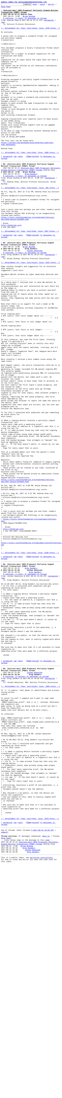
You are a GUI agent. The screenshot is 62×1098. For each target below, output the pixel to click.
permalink (49, 24)
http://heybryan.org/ (11, 269)
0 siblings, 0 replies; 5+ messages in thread (26, 808)
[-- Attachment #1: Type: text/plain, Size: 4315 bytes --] (30, 313)
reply (20, 187)
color (46, 5)
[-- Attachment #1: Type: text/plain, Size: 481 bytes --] (30, 224)
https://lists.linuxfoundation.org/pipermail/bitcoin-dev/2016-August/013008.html (28, 260)
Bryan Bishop (29, 19)
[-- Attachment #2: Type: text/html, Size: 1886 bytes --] (30, 182)
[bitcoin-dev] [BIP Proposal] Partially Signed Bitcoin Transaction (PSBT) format (31, 201)
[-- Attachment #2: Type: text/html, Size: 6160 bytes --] (30, 661)
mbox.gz (46, 999)
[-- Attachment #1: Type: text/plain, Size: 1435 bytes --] (30, 33)
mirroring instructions (41, 1024)
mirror (55, 5)
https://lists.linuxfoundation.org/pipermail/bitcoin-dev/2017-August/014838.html (28, 574)
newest (4, 994)
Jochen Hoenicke (34, 299)
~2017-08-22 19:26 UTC (43, 992)
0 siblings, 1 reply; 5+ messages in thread (25, 21)
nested (35, 187)
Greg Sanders (31, 207)
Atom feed (5, 8)
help (39, 5)
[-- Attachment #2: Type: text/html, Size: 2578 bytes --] (30, 979)
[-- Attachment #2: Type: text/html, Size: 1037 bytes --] (30, 276)
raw (2, 26)
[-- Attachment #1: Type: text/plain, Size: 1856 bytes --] (30, 820)
